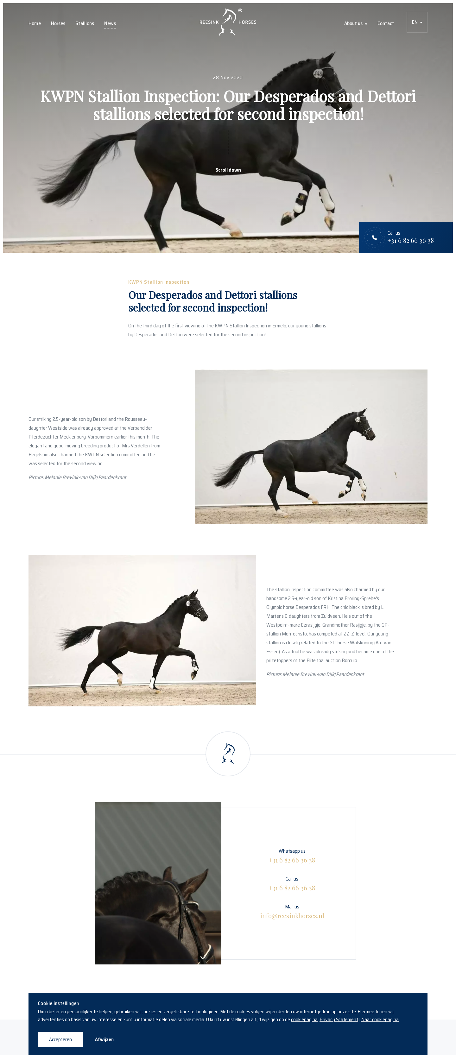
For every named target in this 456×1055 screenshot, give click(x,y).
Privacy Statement (339, 1019)
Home (34, 23)
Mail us (292, 911)
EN (415, 22)
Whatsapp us (292, 855)
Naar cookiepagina (380, 1019)
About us (353, 23)
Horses (58, 23)
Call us (292, 883)
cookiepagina (304, 1019)
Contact (385, 23)
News (110, 23)
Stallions (84, 23)
